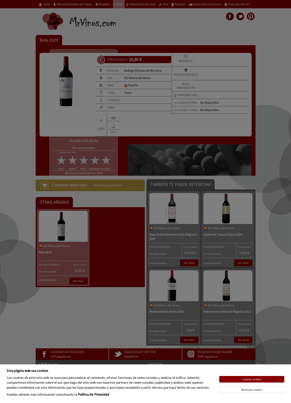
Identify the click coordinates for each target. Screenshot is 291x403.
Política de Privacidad (93, 394)
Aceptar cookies (251, 379)
